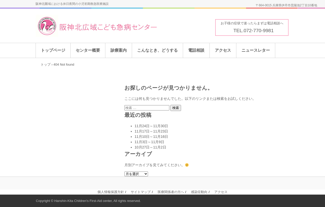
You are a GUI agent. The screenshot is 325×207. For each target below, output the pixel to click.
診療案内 (118, 50)
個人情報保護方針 (111, 192)
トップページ (53, 50)
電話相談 (196, 50)
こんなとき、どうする (157, 50)
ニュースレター (255, 50)
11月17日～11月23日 (151, 131)
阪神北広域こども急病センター (110, 26)
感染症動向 (199, 192)
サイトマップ (141, 192)
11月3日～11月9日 (149, 142)
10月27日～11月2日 (150, 147)
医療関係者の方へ (171, 192)
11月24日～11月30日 (151, 126)
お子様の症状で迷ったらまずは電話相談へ (252, 23)
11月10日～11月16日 (151, 137)
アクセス (223, 50)
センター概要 (88, 50)
